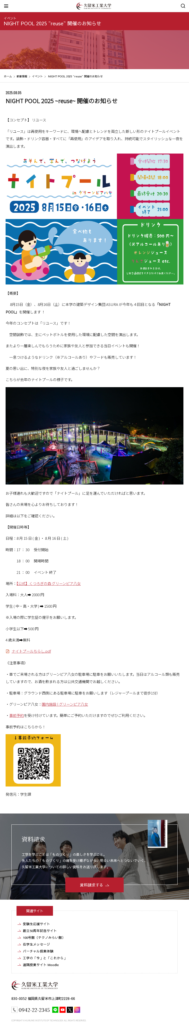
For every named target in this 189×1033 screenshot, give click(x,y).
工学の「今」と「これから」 (45, 958)
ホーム (8, 76)
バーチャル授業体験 (38, 951)
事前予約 (16, 715)
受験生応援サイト (36, 924)
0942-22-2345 (34, 1009)
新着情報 (22, 76)
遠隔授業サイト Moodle (41, 964)
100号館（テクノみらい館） (44, 937)
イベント (10, 18)
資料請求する (91, 884)
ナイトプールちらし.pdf (31, 651)
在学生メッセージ (36, 944)
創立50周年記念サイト (40, 930)
